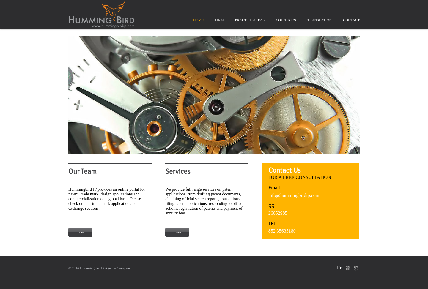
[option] (214, 95)
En (339, 267)
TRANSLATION (319, 20)
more (80, 232)
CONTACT (351, 20)
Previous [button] (64, 91)
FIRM (219, 20)
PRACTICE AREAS (250, 20)
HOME (198, 20)
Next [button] (364, 91)
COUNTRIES (286, 20)
